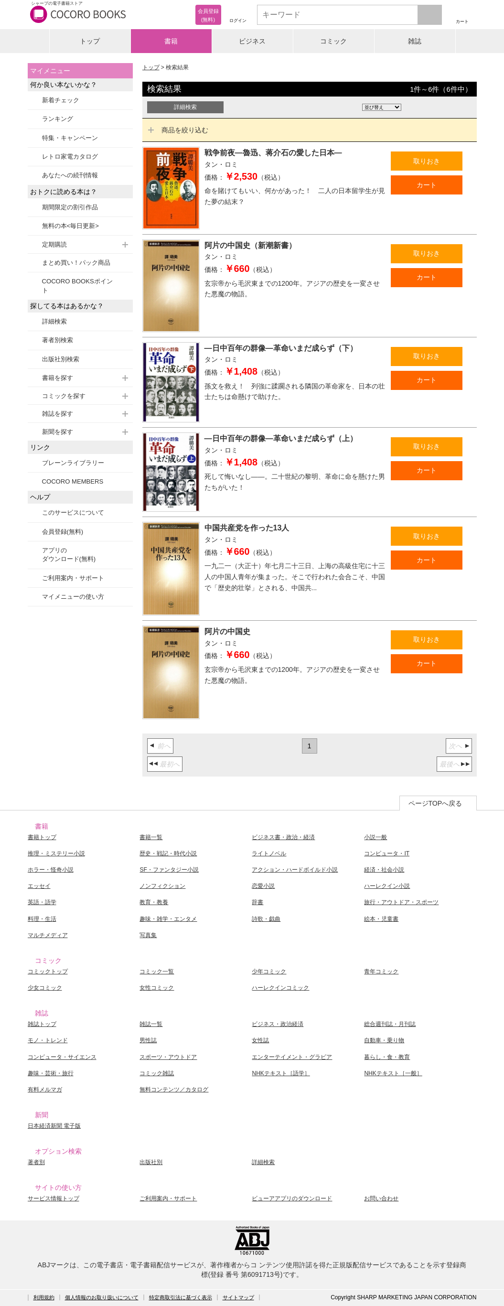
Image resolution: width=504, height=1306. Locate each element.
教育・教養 (153, 902)
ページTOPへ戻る (435, 803)
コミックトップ (48, 971)
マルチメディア (48, 935)
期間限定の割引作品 (70, 207)
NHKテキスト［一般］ (393, 1073)
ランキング (57, 118)
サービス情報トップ (53, 1198)
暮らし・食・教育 (387, 1057)
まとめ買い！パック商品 (76, 262)
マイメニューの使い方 (73, 596)
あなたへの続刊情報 (70, 175)
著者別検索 (57, 340)
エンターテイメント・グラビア (292, 1057)
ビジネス (252, 41)
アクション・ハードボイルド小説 (295, 869)
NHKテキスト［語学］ (281, 1073)
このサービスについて (73, 512)
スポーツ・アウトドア (168, 1057)
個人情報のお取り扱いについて (102, 1297)
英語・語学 (42, 902)
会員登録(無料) (63, 531)
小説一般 (375, 837)
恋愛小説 (263, 886)
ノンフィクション (162, 886)
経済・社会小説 (384, 869)
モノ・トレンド (48, 1040)
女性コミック (156, 987)
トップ (90, 41)
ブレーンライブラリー (73, 462)
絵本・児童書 (381, 919)
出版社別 (150, 1162)
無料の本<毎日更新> (70, 225)
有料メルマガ (45, 1089)
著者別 (36, 1162)
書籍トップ (42, 837)
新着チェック (60, 100)
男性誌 (148, 1040)
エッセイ (39, 886)
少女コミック (45, 987)
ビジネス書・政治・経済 (283, 837)
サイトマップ (238, 1297)
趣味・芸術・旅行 (51, 1073)
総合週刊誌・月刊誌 (390, 1024)
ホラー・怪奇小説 (51, 869)
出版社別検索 (60, 359)
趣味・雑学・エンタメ (168, 919)
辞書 (257, 902)
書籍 (171, 41)
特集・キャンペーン (70, 137)
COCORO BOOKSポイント (77, 285)
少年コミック (269, 971)
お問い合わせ (381, 1198)
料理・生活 (42, 919)
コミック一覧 (156, 971)
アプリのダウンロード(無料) (69, 554)
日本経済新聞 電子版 (54, 1126)
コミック (333, 41)
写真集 (148, 935)
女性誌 (260, 1040)
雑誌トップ (42, 1024)
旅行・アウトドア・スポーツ (401, 902)
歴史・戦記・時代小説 (168, 853)
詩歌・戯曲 (266, 919)
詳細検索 (54, 321)
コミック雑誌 (156, 1073)
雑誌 (414, 41)
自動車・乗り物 (384, 1040)
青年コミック (381, 971)
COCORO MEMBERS (73, 481)
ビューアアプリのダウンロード (292, 1198)
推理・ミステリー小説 (56, 853)
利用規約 (43, 1297)
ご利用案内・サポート (73, 578)
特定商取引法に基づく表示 (180, 1297)
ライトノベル (269, 853)
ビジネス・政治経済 (277, 1024)
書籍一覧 (150, 837)
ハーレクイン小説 (387, 886)
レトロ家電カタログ (70, 156)
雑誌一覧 (150, 1024)
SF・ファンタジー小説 (168, 869)
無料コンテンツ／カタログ (173, 1089)
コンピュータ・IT (386, 853)
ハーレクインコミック (280, 987)
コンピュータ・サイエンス (62, 1057)
